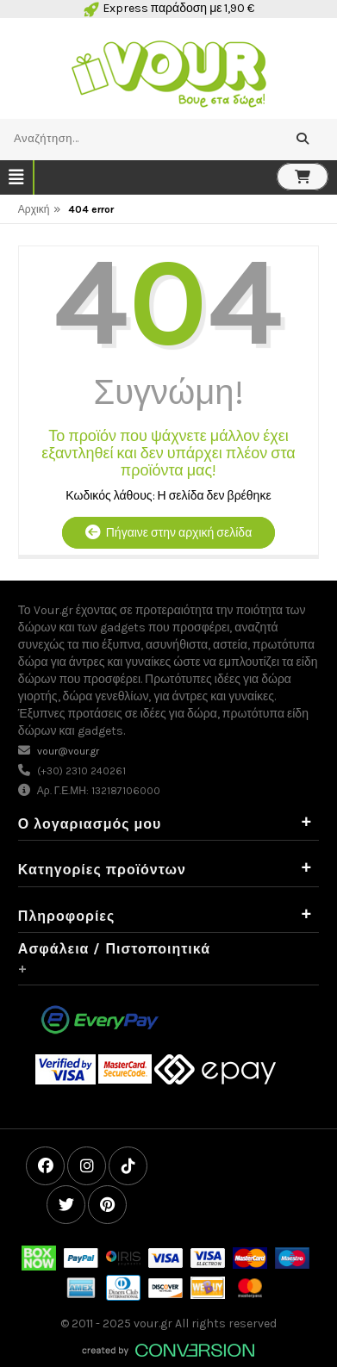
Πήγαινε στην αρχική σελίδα (168, 532)
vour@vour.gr (68, 751)
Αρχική (33, 209)
